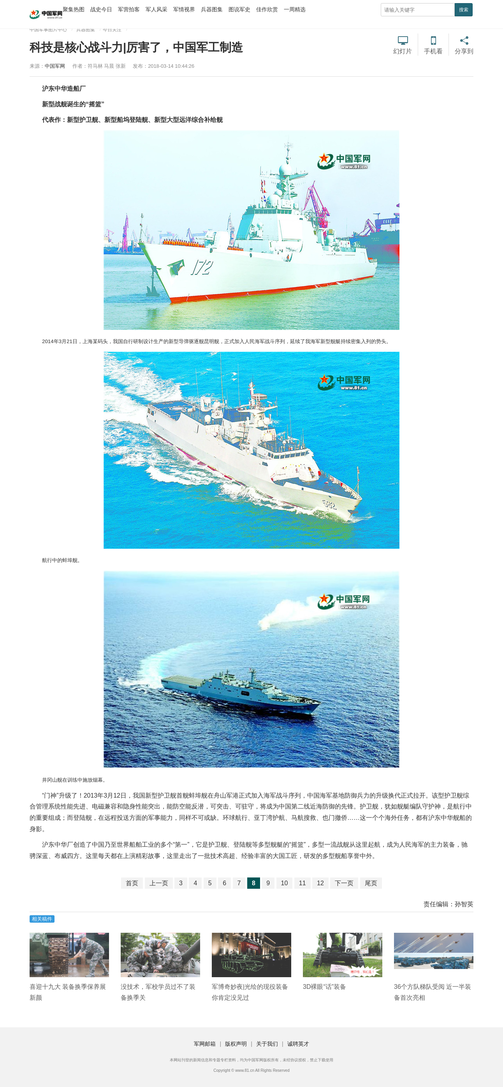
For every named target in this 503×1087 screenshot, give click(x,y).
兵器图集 (212, 9)
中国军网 (55, 66)
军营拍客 (129, 9)
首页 (132, 883)
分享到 (464, 51)
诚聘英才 (298, 1044)
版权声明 (236, 1044)
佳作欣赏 (267, 9)
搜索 (463, 9)
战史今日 (101, 9)
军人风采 (156, 9)
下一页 (344, 883)
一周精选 (295, 9)
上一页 (158, 883)
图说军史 (239, 9)
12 (320, 883)
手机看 (433, 51)
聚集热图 (73, 9)
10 (284, 883)
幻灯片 (402, 51)
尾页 (371, 883)
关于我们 (267, 1044)
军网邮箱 (205, 1044)
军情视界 (184, 9)
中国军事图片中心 (48, 29)
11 (302, 883)
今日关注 (112, 29)
